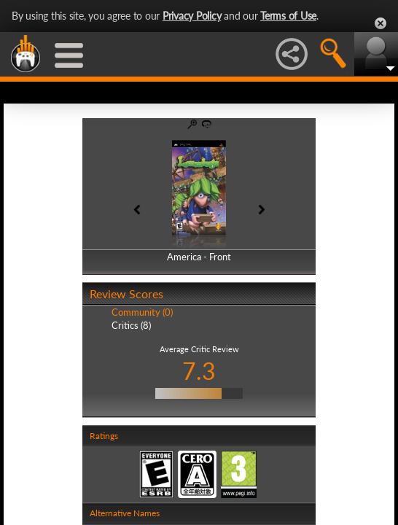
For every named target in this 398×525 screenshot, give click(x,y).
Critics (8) (131, 325)
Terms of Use (288, 15)
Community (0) (142, 312)
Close (380, 23)
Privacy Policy (192, 15)
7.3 (199, 371)
